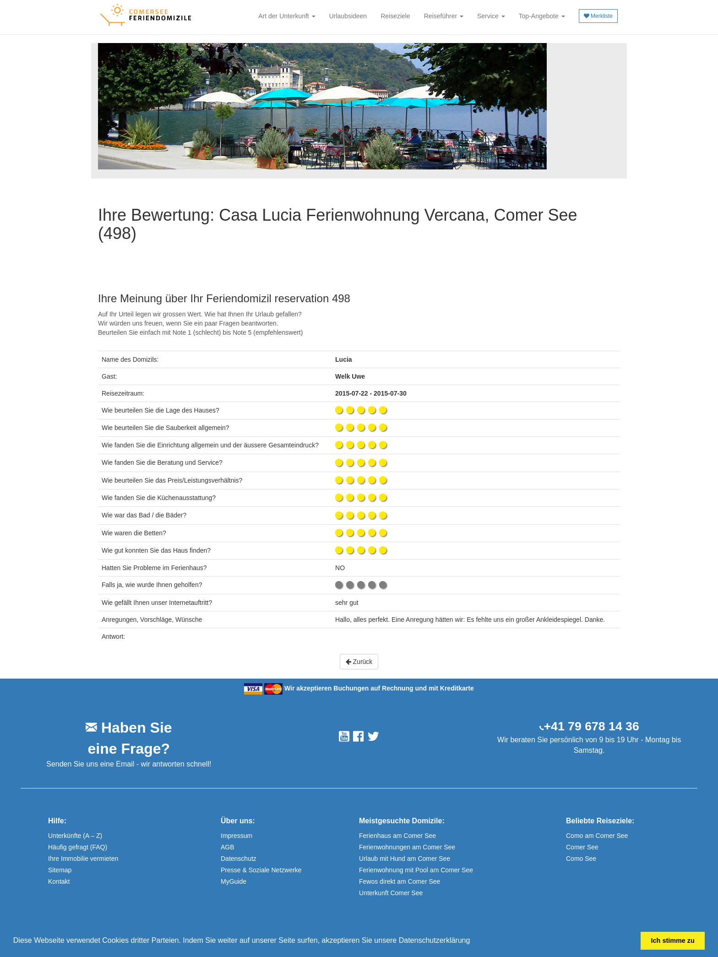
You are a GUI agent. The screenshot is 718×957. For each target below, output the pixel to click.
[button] (473, 941)
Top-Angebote (542, 16)
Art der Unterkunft (286, 16)
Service (491, 16)
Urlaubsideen (348, 16)
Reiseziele (395, 16)
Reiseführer (443, 16)
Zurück (359, 661)
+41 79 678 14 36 (591, 726)
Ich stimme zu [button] (673, 940)
